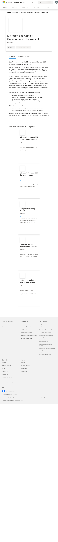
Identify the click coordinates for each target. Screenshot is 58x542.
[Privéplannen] (35, 2)
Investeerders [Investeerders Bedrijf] (24, 368)
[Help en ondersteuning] (28, 2)
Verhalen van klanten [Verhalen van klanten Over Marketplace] (7, 329)
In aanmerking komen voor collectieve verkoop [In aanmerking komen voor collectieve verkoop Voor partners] (45, 340)
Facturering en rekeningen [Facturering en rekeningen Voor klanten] (26, 338)
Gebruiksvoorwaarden (35, 397)
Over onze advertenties (8, 400)
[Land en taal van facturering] (45, 2)
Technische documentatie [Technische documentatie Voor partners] (45, 332)
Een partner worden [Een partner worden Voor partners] (43, 324)
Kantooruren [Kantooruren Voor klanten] (23, 324)
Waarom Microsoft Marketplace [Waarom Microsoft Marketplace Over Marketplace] (9, 324)
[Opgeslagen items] (32, 2)
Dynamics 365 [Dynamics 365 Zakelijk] (5, 371)
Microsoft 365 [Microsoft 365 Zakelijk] (5, 374)
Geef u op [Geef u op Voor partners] (41, 327)
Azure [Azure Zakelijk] (3, 368)
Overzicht (12, 56)
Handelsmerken (45, 397)
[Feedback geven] (25, 2)
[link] (29, 145)
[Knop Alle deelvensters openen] (5, 7)
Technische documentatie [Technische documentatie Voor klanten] (26, 329)
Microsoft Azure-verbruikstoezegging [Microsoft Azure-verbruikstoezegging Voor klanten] (29, 335)
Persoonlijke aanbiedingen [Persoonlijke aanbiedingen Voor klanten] (26, 332)
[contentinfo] (19, 12)
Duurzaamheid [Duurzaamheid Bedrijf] (24, 371)
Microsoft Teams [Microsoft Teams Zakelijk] (6, 380)
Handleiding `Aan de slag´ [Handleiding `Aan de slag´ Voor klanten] (26, 327)
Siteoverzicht (6, 397)
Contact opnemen (14, 397)
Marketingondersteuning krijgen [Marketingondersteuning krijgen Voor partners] (46, 329)
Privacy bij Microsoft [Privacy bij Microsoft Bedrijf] (25, 365)
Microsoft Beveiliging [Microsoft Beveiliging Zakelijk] (6, 365)
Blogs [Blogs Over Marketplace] (3, 327)
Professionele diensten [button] (12, 12)
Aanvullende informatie (24, 56)
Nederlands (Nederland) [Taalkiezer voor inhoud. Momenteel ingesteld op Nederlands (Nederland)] (10, 388)
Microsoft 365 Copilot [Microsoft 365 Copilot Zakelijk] (7, 377)
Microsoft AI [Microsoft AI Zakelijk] (5, 362)
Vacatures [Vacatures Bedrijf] (23, 362)
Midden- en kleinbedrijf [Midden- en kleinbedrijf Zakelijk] (7, 383)
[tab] (13, 56)
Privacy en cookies (24, 397)
